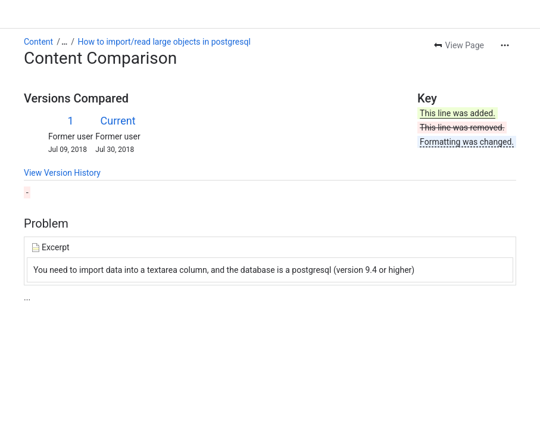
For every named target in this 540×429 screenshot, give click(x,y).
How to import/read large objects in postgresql (164, 41)
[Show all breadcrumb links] (64, 42)
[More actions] (505, 45)
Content (38, 41)
